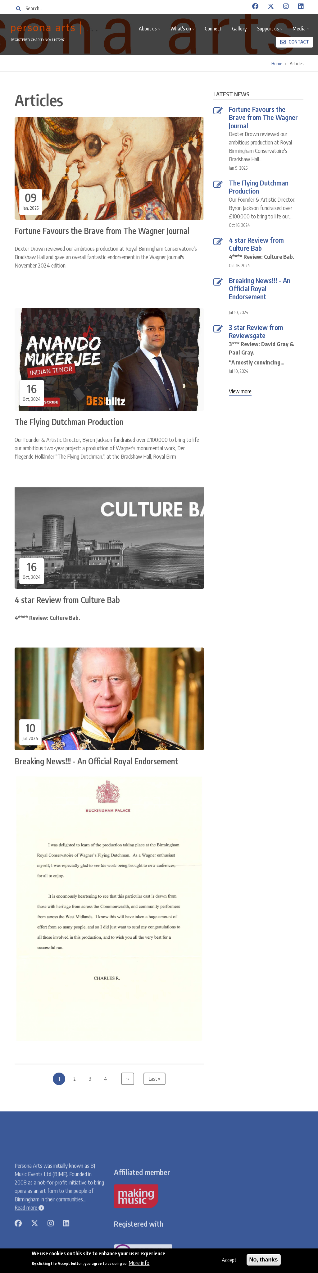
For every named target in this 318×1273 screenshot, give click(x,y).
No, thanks (263, 1260)
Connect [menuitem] (213, 28)
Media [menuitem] (302, 31)
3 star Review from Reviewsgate (256, 331)
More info (139, 1262)
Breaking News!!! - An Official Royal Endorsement (259, 288)
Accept (229, 1259)
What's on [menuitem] (183, 31)
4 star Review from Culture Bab (256, 244)
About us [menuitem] (150, 31)
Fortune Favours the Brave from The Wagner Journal (263, 117)
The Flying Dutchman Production (258, 187)
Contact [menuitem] (298, 41)
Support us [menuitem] (270, 31)
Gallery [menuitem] (239, 28)
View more (240, 391)
